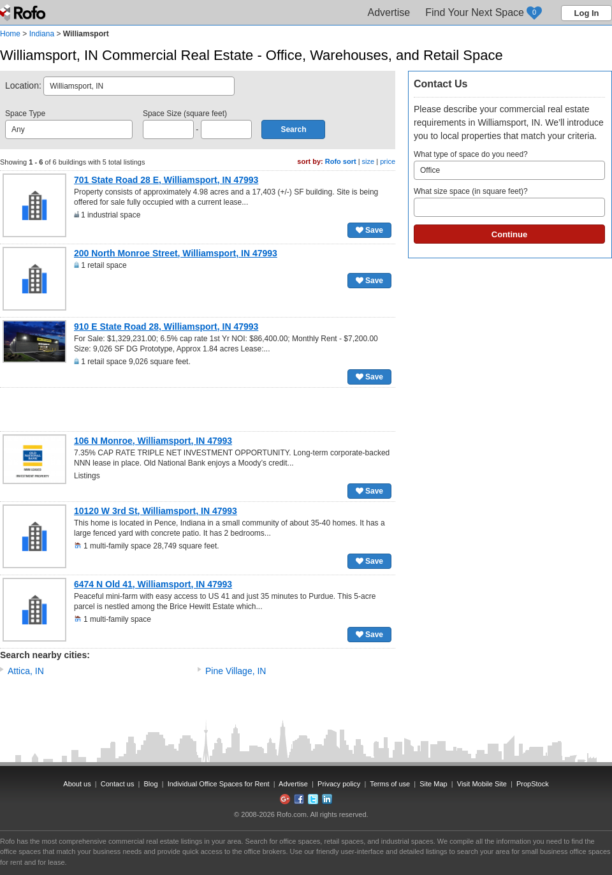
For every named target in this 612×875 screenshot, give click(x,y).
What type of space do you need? (509, 165)
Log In (586, 13)
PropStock (532, 784)
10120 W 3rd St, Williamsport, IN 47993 (155, 511)
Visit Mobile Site (482, 784)
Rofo (24, 13)
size (368, 161)
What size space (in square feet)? (509, 202)
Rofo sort (340, 161)
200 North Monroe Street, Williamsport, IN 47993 (175, 253)
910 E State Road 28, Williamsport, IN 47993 (166, 326)
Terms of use (390, 784)
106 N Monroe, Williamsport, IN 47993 (153, 441)
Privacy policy (338, 784)
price (387, 161)
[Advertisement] (197, 409)
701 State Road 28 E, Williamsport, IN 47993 (166, 180)
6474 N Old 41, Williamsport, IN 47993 (153, 584)
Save (369, 230)
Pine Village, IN (235, 671)
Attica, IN (26, 671)
